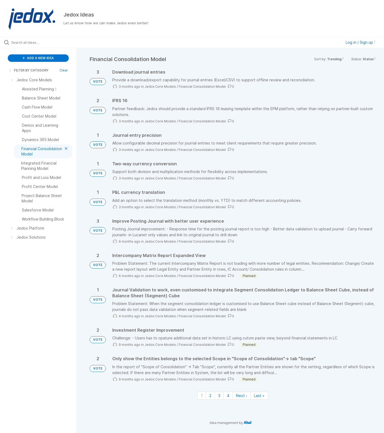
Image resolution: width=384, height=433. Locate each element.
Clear (63, 70)
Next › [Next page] (241, 395)
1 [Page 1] (202, 395)
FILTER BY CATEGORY (29, 70)
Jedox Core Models (160, 87)
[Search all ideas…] (45, 42)
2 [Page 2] (210, 395)
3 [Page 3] (219, 395)
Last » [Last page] (259, 395)
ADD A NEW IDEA (38, 58)
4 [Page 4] (228, 395)
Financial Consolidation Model (202, 87)
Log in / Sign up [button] (360, 42)
